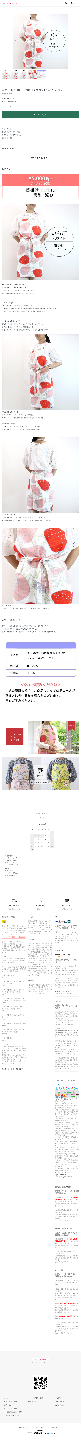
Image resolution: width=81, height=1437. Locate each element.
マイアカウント (58, 1398)
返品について (6, 129)
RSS (29, 1401)
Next (65, 41)
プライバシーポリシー (9, 1415)
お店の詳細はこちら (11, 875)
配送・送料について (8, 1401)
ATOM (34, 1401)
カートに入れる (40, 115)
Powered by (40, 1432)
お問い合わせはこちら (11, 864)
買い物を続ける (7, 138)
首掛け (19, 9)
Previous (15, 41)
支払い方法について (8, 1408)
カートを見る (57, 1401)
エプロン (11, 9)
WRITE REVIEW (39, 158)
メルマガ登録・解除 (34, 1398)
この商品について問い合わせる (12, 135)
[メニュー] (78, 3)
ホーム (4, 9)
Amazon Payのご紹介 (62, 991)
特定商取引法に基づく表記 (11, 132)
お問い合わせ (57, 1405)
